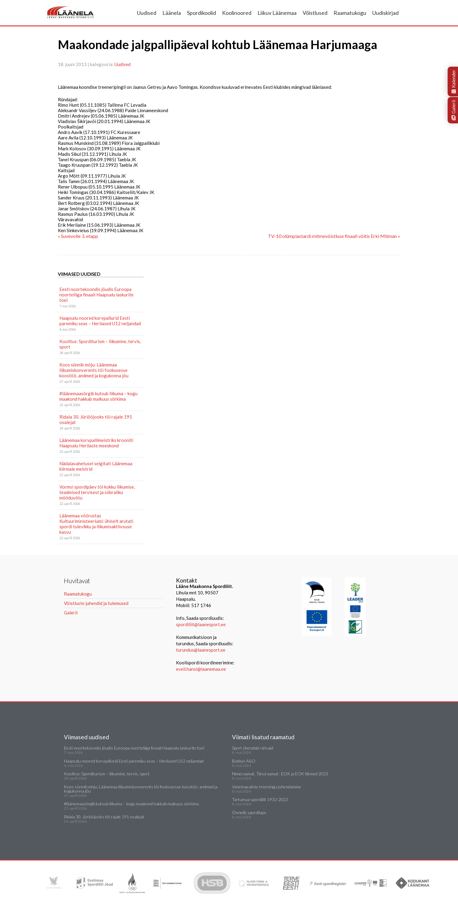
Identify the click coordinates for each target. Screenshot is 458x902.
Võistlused (315, 12)
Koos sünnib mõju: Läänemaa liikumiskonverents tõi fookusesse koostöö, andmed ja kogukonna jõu (93, 370)
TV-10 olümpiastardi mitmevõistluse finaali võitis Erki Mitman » (334, 236)
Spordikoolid (201, 12)
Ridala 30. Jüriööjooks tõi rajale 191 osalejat (95, 419)
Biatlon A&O (243, 760)
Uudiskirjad (385, 12)
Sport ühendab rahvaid (252, 747)
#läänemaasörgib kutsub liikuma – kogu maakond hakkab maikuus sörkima (98, 396)
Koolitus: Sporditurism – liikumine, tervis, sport (100, 344)
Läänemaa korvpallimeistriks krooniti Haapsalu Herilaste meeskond (96, 442)
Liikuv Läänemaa (277, 12)
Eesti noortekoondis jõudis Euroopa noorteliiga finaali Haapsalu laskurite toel (96, 294)
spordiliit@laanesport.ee (201, 624)
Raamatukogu (350, 12)
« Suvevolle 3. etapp (78, 236)
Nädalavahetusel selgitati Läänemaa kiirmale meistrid (95, 466)
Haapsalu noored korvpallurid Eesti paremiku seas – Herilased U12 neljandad (100, 320)
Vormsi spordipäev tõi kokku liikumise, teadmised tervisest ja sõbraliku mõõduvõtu (97, 492)
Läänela (171, 12)
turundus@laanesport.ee (201, 650)
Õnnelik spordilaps (249, 812)
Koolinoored (236, 12)
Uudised (146, 12)
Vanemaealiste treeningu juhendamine (266, 786)
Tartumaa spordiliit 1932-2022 (260, 799)
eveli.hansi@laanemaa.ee (201, 669)
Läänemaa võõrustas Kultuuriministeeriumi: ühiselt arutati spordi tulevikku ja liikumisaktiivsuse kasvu (96, 524)
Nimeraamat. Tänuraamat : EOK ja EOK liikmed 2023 (280, 773)
